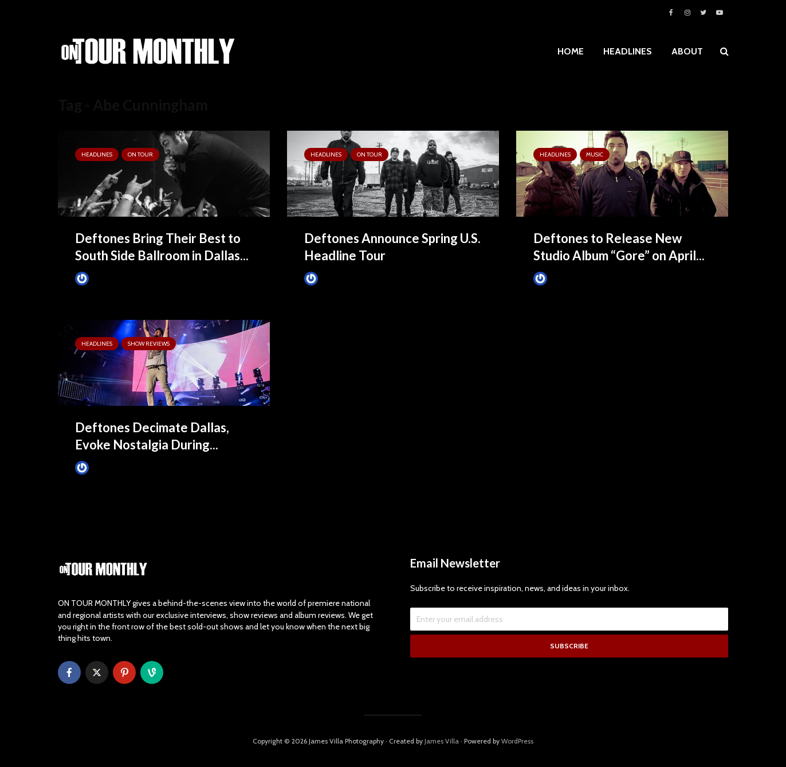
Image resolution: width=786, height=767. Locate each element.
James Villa (101, 278)
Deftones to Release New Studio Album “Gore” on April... (619, 246)
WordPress (517, 741)
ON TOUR (140, 154)
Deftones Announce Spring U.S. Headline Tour (392, 246)
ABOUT (687, 51)
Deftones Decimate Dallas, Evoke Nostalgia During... (152, 436)
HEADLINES (627, 51)
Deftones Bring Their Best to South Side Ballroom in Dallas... (162, 246)
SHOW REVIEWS (149, 343)
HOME (570, 51)
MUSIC (594, 154)
